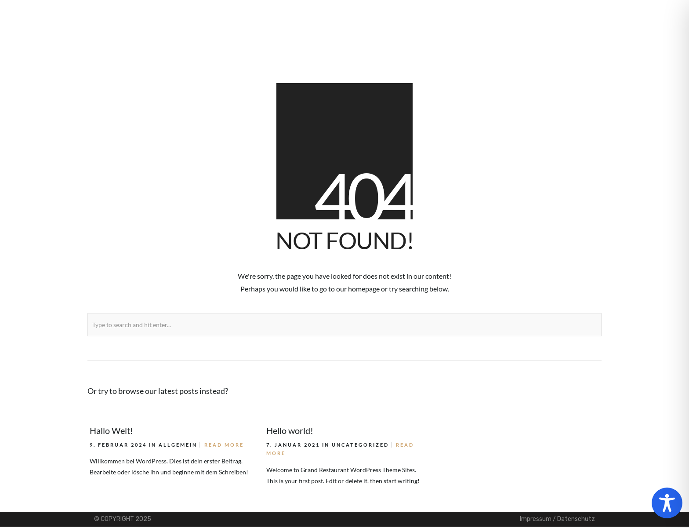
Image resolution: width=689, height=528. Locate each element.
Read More (224, 445)
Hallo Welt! (111, 430)
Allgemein (178, 445)
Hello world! (289, 430)
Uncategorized (360, 445)
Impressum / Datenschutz (557, 519)
